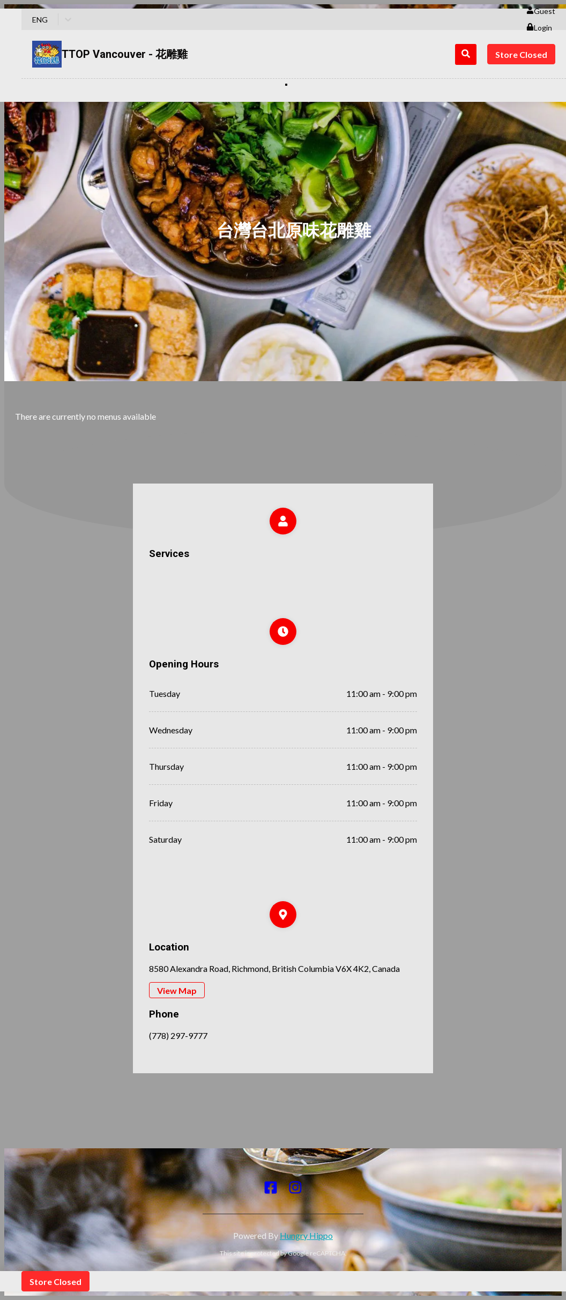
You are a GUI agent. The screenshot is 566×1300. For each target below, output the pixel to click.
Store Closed (521, 54)
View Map (177, 990)
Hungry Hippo (306, 1235)
